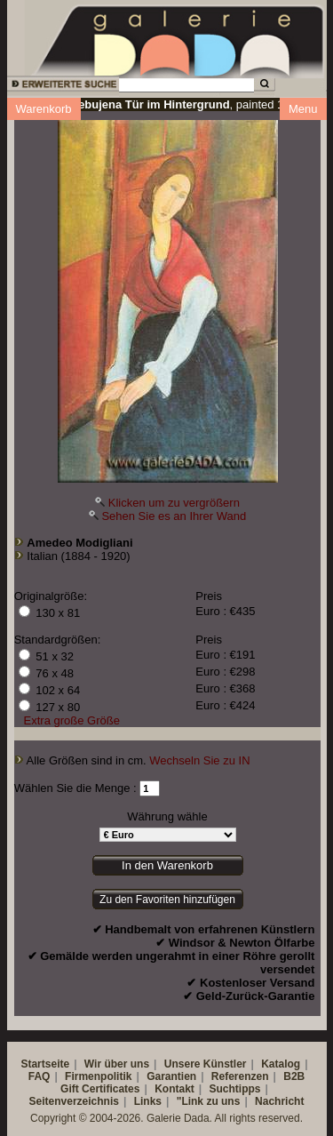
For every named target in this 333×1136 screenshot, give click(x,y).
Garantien (171, 1076)
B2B (294, 1076)
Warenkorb (44, 109)
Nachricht (279, 1101)
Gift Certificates (99, 1089)
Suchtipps (235, 1089)
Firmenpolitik (98, 1076)
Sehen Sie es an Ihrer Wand (173, 516)
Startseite (44, 1064)
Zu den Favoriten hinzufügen (167, 899)
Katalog (280, 1064)
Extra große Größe (72, 720)
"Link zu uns (209, 1101)
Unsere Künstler (205, 1064)
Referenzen (240, 1076)
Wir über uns (116, 1064)
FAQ (39, 1076)
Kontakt (174, 1089)
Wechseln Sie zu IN (199, 760)
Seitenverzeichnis (74, 1101)
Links (148, 1101)
